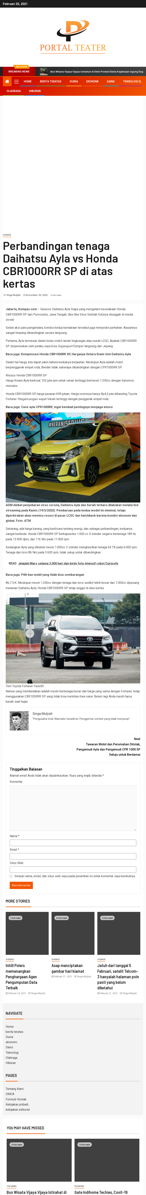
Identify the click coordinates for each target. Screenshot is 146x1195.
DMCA (10, 1094)
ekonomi (92, 81)
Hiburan (35, 91)
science (7, 235)
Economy (79, 1186)
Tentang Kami (15, 1089)
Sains (111, 81)
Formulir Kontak (16, 1099)
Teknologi (130, 81)
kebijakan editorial (18, 1109)
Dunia (74, 81)
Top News (12, 1186)
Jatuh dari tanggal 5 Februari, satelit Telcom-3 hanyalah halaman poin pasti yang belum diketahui (118, 976)
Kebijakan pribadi (17, 1104)
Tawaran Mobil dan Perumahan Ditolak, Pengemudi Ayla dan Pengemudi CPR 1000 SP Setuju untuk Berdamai (106, 746)
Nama (14, 836)
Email (14, 849)
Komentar (16, 782)
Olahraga (14, 91)
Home (28, 81)
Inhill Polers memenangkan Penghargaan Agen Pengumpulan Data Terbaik (21, 976)
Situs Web (16, 863)
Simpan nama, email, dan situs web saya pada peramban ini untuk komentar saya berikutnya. (75, 876)
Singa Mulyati (13, 295)
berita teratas (50, 81)
